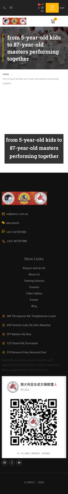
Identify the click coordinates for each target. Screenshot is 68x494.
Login (61, 7)
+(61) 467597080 (14, 241)
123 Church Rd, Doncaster (20, 343)
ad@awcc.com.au (15, 214)
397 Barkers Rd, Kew (16, 334)
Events (34, 299)
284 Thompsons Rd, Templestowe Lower (29, 316)
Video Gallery (34, 293)
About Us (34, 274)
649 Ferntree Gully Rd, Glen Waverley (26, 325)
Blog (34, 306)
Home (6, 74)
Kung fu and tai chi (34, 268)
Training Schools (34, 280)
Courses (34, 287)
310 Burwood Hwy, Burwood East (24, 352)
